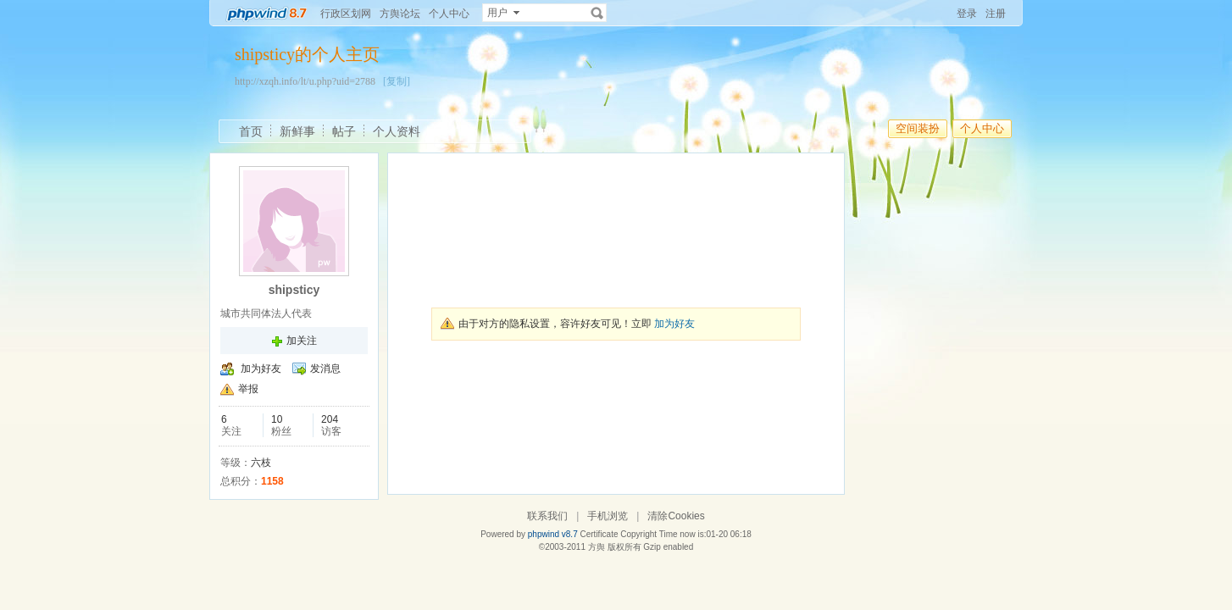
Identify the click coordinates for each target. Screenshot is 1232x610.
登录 (967, 13)
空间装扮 (918, 128)
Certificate (599, 534)
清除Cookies (675, 516)
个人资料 (396, 131)
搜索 (597, 12)
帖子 (344, 131)
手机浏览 (607, 516)
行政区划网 (345, 13)
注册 (995, 13)
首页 (251, 131)
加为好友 (261, 368)
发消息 (325, 368)
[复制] (396, 81)
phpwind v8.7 (553, 534)
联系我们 (547, 516)
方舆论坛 (400, 13)
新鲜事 (297, 131)
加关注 (301, 341)
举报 (248, 389)
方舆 (596, 547)
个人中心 (449, 13)
